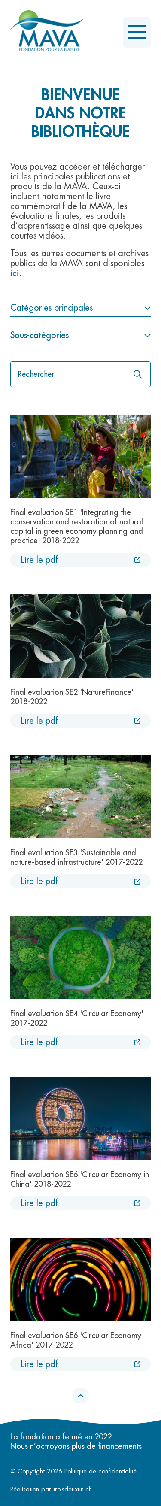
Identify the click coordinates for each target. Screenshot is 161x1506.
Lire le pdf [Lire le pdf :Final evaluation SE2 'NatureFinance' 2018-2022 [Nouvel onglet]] (39, 721)
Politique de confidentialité (100, 1471)
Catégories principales (51, 308)
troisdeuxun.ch (82, 1489)
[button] (80, 1395)
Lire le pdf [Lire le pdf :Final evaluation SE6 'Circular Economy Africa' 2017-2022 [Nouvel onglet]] (39, 1364)
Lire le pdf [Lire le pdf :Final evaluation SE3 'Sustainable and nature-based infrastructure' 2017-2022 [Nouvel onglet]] (39, 881)
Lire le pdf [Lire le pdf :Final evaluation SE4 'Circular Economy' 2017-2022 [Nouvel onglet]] (39, 1042)
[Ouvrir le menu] (137, 32)
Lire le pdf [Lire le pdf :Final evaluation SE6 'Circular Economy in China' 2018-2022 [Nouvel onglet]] (39, 1203)
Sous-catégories (39, 335)
